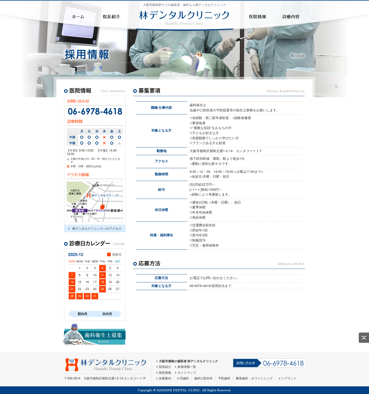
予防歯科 (224, 378)
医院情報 (165, 372)
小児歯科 (183, 378)
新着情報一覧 (187, 366)
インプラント (287, 378)
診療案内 (165, 378)
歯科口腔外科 (203, 378)
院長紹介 (165, 366)
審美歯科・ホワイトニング (254, 378)
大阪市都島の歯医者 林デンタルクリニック (188, 361)
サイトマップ (187, 372)
